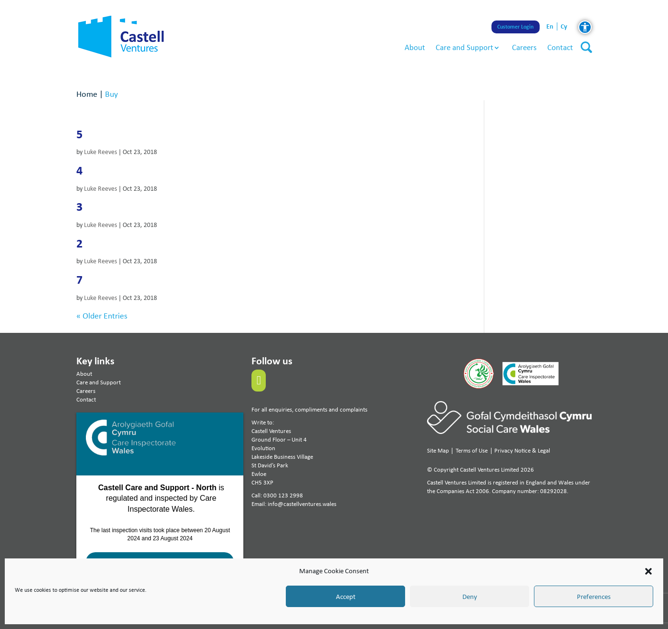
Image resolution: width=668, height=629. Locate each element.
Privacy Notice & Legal (522, 450)
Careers (524, 47)
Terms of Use (472, 450)
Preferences (594, 596)
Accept (345, 596)
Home (86, 93)
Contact (560, 47)
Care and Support (464, 47)
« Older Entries (101, 315)
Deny (469, 596)
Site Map (438, 450)
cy (564, 26)
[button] (648, 571)
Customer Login (516, 27)
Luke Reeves (100, 152)
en (549, 26)
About (415, 47)
